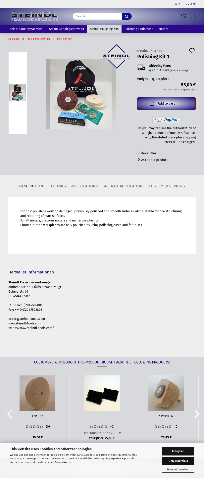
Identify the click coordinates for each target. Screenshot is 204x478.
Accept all (178, 451)
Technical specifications (73, 186)
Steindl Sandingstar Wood (66, 29)
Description (31, 186)
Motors (163, 29)
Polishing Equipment (139, 29)
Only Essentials (178, 461)
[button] (194, 16)
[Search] (127, 16)
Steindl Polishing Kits (104, 29)
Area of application (123, 186)
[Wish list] (184, 16)
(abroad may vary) (179, 70)
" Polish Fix (166, 416)
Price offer (148, 153)
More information (178, 469)
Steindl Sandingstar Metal (26, 29)
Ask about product (154, 160)
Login (191, 4)
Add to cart (162, 103)
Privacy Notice (62, 462)
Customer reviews (167, 186)
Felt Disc (37, 416)
